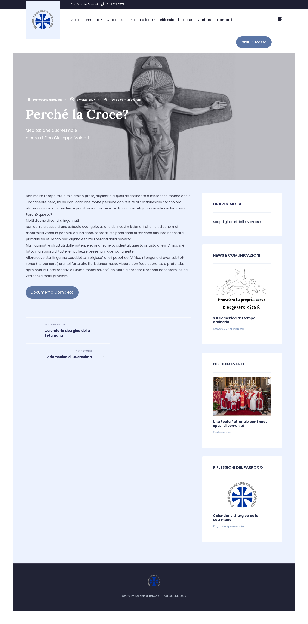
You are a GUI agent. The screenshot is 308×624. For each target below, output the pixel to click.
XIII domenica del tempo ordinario (234, 320)
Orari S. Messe (253, 42)
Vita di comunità (84, 19)
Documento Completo (52, 292)
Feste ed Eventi (228, 363)
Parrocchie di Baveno (48, 100)
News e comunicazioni (125, 100)
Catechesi (115, 19)
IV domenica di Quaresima (146, 328)
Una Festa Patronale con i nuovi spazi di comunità (240, 423)
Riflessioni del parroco (238, 467)
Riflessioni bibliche (176, 19)
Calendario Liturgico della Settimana (71, 330)
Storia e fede (141, 19)
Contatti (224, 19)
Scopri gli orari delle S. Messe (237, 221)
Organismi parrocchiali (229, 526)
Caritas (204, 19)
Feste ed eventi (223, 432)
